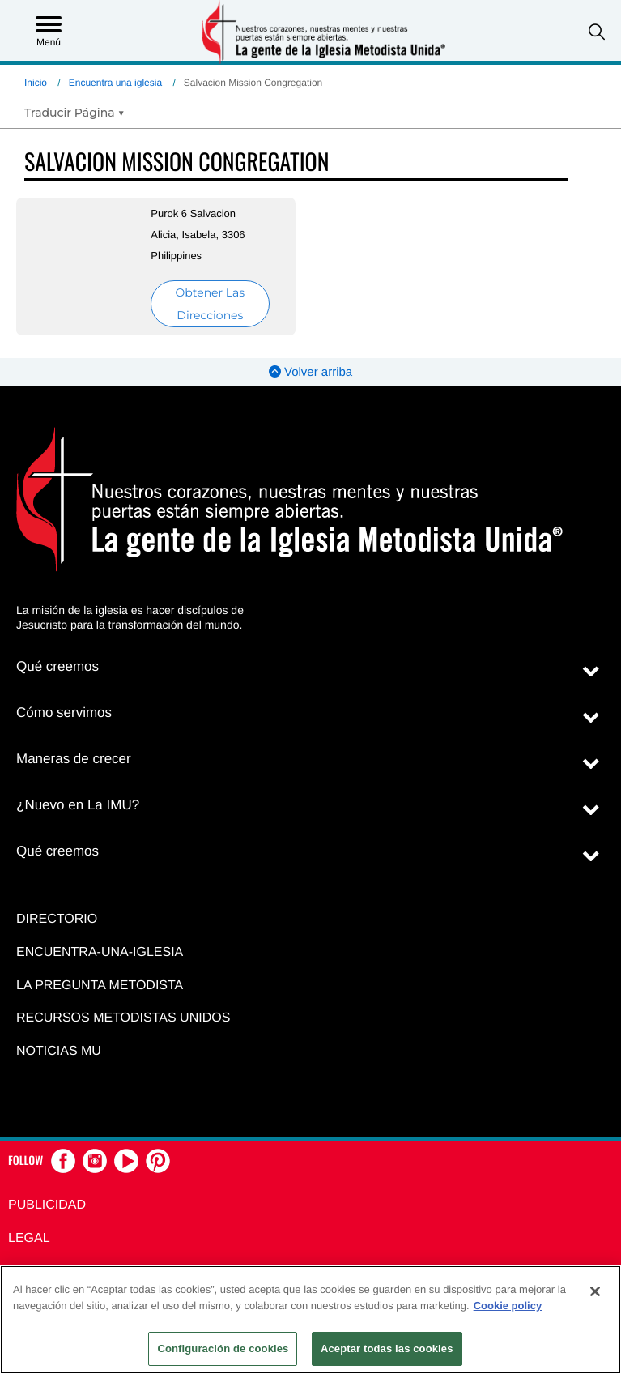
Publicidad (47, 1205)
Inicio (35, 82)
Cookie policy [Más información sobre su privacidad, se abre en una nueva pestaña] (508, 1305)
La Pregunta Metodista (99, 985)
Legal (29, 1238)
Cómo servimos (64, 712)
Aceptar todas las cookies (387, 1348)
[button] (597, 32)
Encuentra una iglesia (115, 82)
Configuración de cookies (222, 1348)
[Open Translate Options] (74, 112)
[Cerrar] (595, 1291)
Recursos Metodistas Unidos (123, 1018)
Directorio (56, 919)
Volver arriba (310, 372)
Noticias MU (58, 1051)
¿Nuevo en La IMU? (77, 805)
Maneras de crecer (73, 758)
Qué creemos (57, 666)
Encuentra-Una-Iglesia (99, 952)
